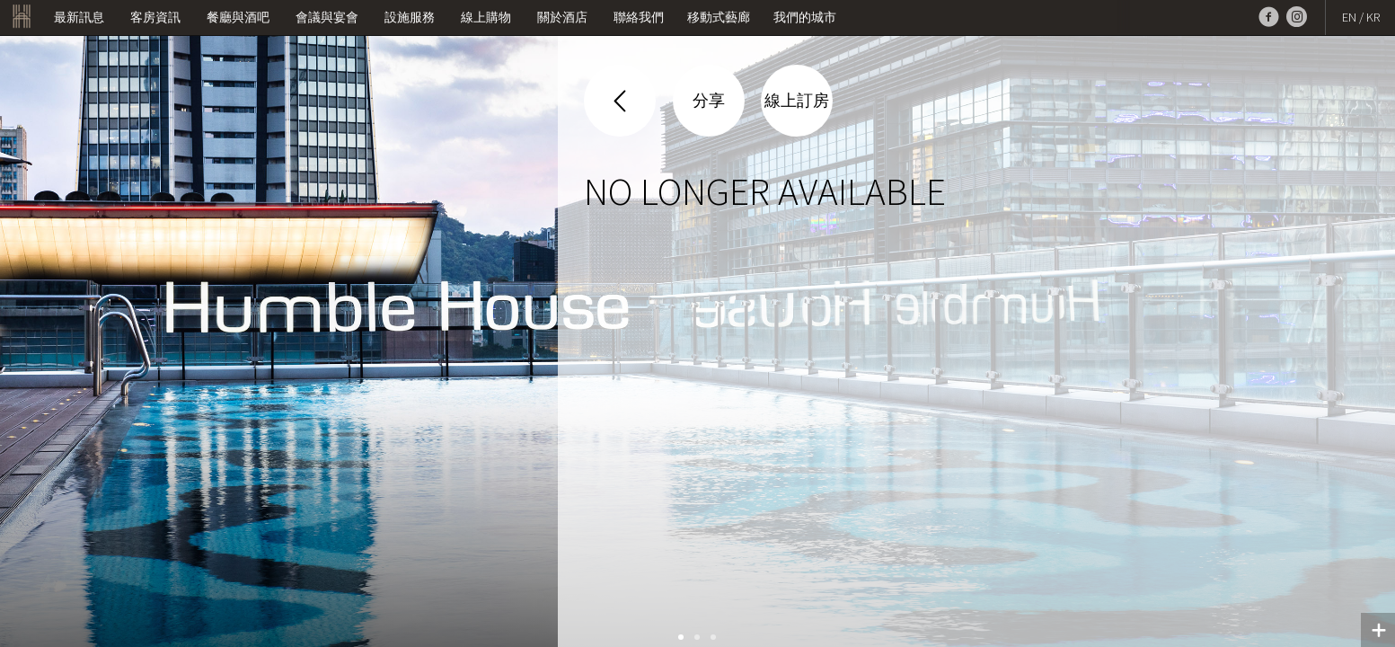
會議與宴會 (327, 17)
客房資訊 (155, 17)
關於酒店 (562, 17)
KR (1373, 17)
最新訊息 (79, 17)
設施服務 (409, 17)
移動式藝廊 (718, 17)
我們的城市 (804, 17)
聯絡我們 (639, 17)
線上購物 (486, 17)
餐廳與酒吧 (238, 17)
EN (1349, 17)
